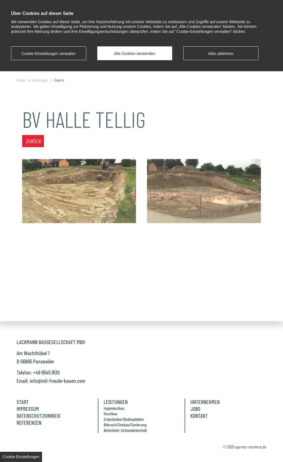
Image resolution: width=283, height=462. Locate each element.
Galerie (59, 80)
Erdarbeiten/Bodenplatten (124, 419)
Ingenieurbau (114, 408)
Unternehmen (205, 401)
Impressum (28, 408)
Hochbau (110, 413)
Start (23, 401)
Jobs (195, 408)
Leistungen (40, 80)
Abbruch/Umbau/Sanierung (125, 424)
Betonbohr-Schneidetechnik (125, 430)
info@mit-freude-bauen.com (57, 380)
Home (21, 80)
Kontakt (199, 415)
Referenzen (29, 422)
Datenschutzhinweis (39, 415)
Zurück (33, 135)
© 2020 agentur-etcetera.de (244, 446)
